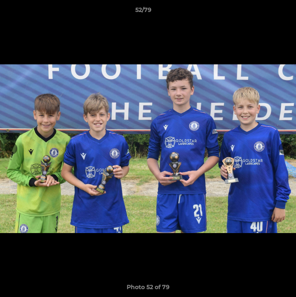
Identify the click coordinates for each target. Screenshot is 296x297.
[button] (266, 12)
